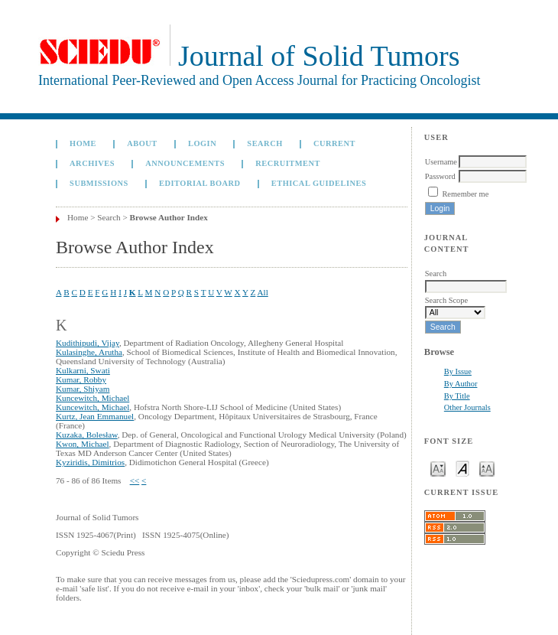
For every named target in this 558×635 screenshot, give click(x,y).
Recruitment (287, 163)
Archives (92, 163)
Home (83, 143)
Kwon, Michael (82, 443)
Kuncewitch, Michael (92, 397)
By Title (457, 396)
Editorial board (200, 183)
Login (202, 143)
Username (441, 162)
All (262, 292)
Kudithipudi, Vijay (87, 342)
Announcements (185, 163)
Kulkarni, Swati (83, 370)
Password (440, 176)
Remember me (465, 194)
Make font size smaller (438, 468)
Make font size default (462, 468)
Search (264, 143)
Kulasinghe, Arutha (89, 352)
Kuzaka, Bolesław (87, 434)
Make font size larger (487, 468)
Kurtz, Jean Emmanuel (95, 416)
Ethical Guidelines (319, 183)
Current (334, 143)
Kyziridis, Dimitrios (90, 462)
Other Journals (467, 407)
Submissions (99, 183)
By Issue (458, 371)
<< (135, 480)
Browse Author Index (169, 217)
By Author (461, 383)
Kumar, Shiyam (82, 388)
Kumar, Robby (81, 379)
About (142, 143)
